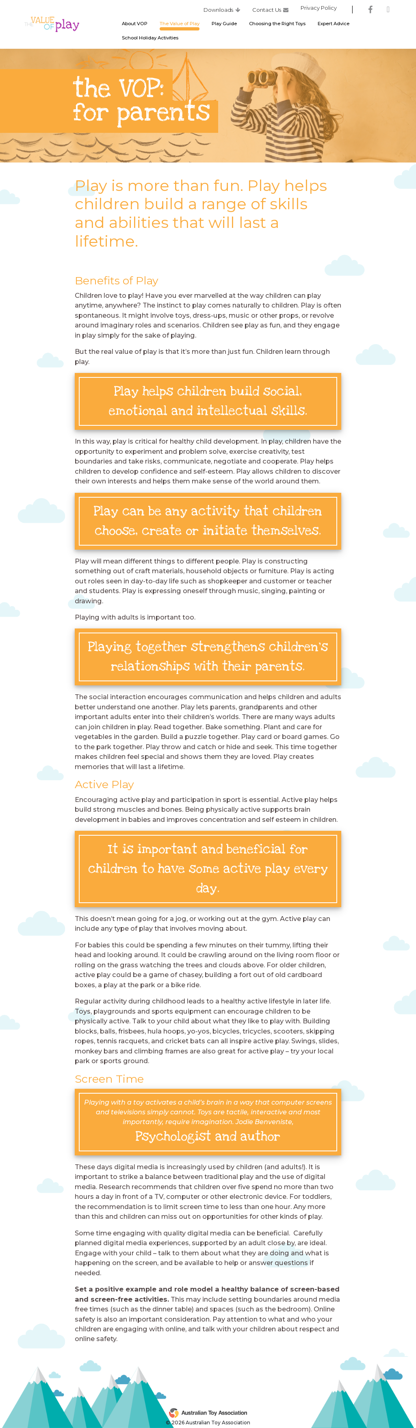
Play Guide (224, 25)
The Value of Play (179, 25)
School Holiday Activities (150, 40)
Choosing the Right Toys (277, 25)
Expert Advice (333, 25)
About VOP (134, 25)
